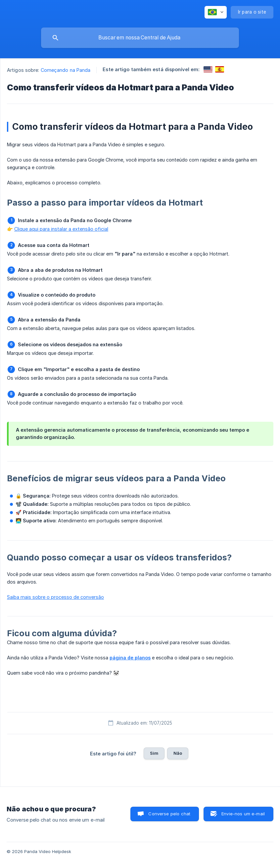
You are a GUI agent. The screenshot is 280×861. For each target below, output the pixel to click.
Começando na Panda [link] (66, 70)
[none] (216, 12)
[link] (208, 69)
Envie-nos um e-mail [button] (243, 813)
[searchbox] (140, 37)
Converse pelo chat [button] (169, 813)
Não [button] (177, 753)
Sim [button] (154, 753)
